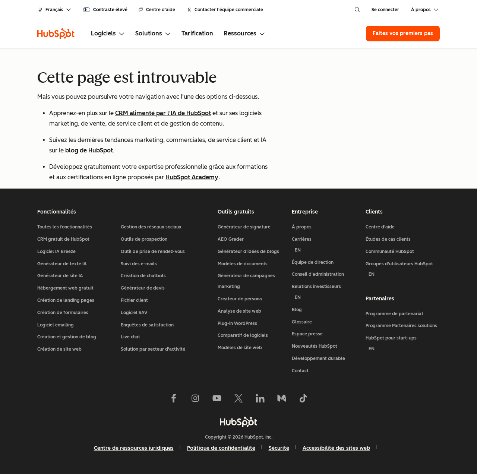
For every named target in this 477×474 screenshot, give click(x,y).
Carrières (326, 246)
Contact (300, 370)
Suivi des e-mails (139, 263)
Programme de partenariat (394, 313)
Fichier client (134, 300)
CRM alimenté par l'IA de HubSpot (163, 113)
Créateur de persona (240, 298)
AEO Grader (231, 239)
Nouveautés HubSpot (314, 346)
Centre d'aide (157, 9)
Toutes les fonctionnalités (64, 227)
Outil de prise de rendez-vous (153, 251)
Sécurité (279, 448)
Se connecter (385, 9)
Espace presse (307, 333)
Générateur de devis (143, 288)
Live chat (130, 336)
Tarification (197, 33)
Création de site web (59, 349)
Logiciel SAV (134, 312)
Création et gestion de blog (66, 336)
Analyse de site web (239, 311)
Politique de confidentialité (221, 448)
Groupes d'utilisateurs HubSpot (403, 270)
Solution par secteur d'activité (153, 349)
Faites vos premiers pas (403, 33)
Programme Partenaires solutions (401, 326)
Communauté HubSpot (390, 251)
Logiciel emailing (55, 325)
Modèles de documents (243, 263)
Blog (297, 309)
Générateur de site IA (60, 275)
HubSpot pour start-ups (403, 344)
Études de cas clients (388, 239)
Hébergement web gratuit (65, 288)
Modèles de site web (240, 347)
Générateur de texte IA (62, 263)
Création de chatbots (143, 275)
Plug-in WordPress (237, 323)
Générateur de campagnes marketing (246, 281)
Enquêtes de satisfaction (147, 325)
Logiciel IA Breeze (56, 251)
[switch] (105, 9)
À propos (302, 227)
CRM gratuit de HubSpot (63, 239)
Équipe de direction (313, 262)
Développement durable (318, 358)
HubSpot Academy (191, 177)
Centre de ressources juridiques (134, 448)
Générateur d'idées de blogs (248, 251)
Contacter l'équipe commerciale (225, 9)
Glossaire (302, 322)
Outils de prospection (144, 239)
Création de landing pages (65, 300)
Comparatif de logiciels (243, 335)
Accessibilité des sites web (336, 448)
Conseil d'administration (318, 274)
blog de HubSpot (89, 150)
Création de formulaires (62, 312)
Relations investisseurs (326, 293)
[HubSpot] (56, 33)
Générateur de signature (244, 227)
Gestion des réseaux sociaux (151, 227)
